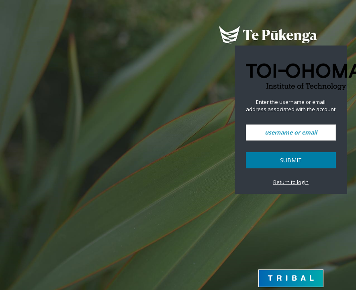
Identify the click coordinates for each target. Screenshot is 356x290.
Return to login (291, 182)
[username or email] (291, 132)
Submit (291, 160)
